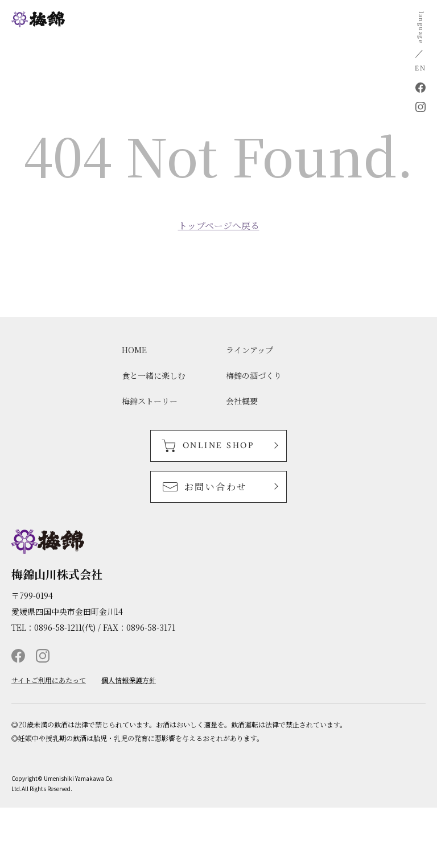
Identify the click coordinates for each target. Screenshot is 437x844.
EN (420, 68)
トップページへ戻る (218, 226)
